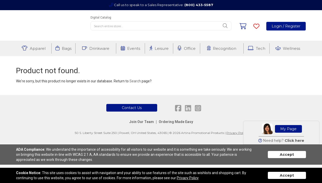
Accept (287, 154)
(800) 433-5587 (198, 5)
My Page (288, 129)
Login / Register (286, 26)
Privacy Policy (236, 133)
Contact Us (132, 107)
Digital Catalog (101, 17)
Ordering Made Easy (176, 122)
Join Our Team (141, 122)
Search (135, 81)
